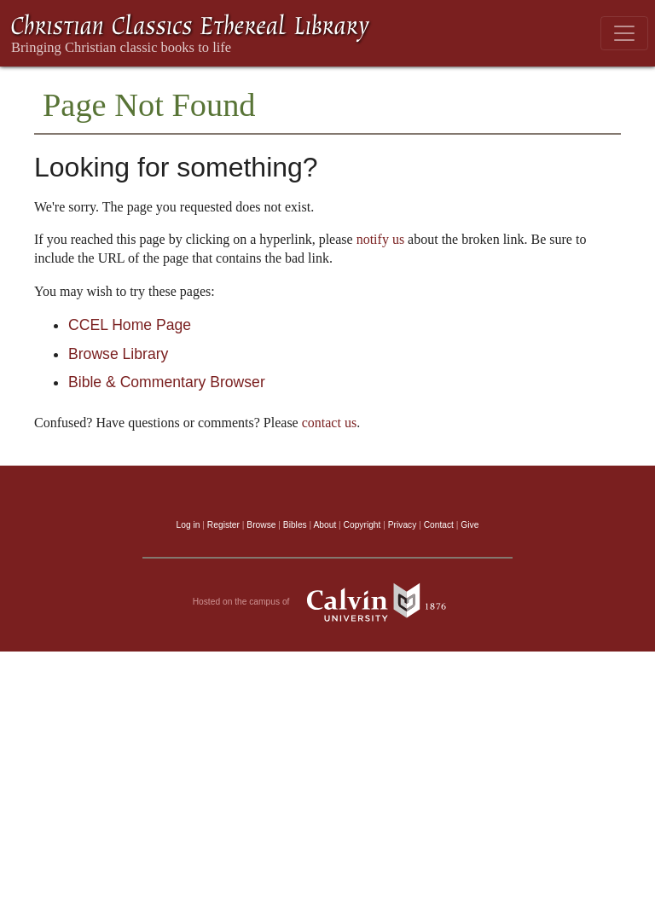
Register (223, 525)
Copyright (362, 525)
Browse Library (118, 353)
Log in (188, 525)
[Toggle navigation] (624, 33)
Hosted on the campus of (328, 602)
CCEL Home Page (129, 324)
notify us (380, 239)
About (324, 525)
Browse (260, 525)
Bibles (295, 525)
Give (469, 525)
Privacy (402, 525)
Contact (439, 525)
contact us (329, 422)
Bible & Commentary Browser (166, 382)
